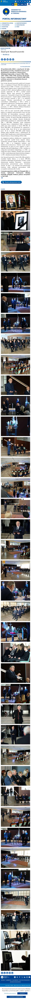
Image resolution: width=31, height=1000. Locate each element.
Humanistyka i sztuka (7, 23)
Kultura (4, 28)
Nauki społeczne (20, 25)
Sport (17, 26)
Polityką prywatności (10, 993)
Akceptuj (22, 993)
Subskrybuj (8, 980)
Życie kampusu (5, 25)
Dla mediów (15, 980)
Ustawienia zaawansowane (16, 996)
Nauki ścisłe (5, 26)
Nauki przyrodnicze (21, 23)
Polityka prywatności (24, 980)
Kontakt (3, 980)
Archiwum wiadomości (15, 981)
